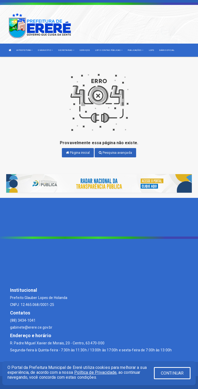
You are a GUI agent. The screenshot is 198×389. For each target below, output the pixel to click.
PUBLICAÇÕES (135, 50)
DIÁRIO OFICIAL (167, 50)
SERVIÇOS (84, 50)
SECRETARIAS (66, 50)
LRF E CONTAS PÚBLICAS (108, 50)
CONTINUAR (172, 373)
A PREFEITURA (24, 50)
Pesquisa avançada (115, 153)
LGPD (151, 50)
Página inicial (78, 153)
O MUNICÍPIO (45, 50)
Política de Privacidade (95, 372)
